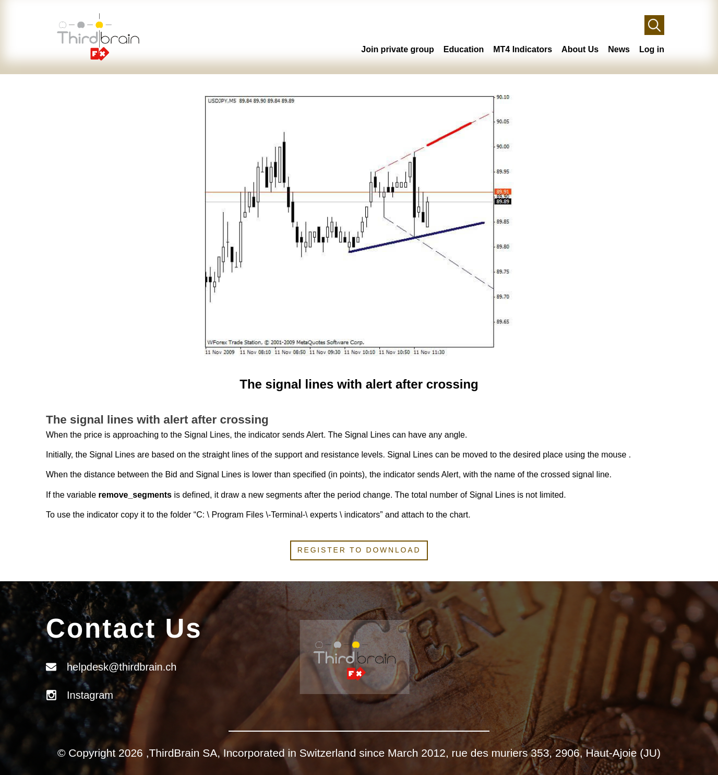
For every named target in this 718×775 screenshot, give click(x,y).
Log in (651, 49)
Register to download (359, 550)
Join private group (397, 49)
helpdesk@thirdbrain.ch (121, 667)
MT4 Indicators (522, 49)
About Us (580, 49)
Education (464, 49)
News (619, 49)
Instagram (90, 695)
